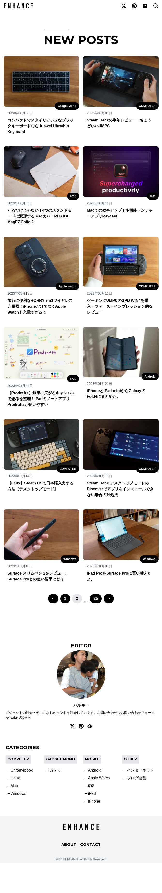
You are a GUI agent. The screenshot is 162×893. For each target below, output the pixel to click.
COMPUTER (147, 106)
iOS (91, 786)
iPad (73, 196)
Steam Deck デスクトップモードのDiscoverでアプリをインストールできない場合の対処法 (120, 489)
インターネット (140, 770)
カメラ (55, 770)
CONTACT (90, 844)
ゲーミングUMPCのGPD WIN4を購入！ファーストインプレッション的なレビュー (120, 306)
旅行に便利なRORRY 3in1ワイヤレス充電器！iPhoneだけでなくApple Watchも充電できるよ (40, 306)
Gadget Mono (67, 106)
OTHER (130, 759)
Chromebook (22, 770)
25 (96, 598)
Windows (69, 559)
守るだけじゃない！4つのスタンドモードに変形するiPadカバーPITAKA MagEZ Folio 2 (40, 216)
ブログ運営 (136, 778)
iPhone (94, 801)
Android (150, 376)
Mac (152, 196)
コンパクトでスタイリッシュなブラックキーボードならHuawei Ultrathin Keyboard (40, 126)
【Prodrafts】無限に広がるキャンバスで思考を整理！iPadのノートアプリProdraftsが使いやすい (41, 399)
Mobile (92, 759)
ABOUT (68, 844)
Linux (15, 778)
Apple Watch (67, 286)
